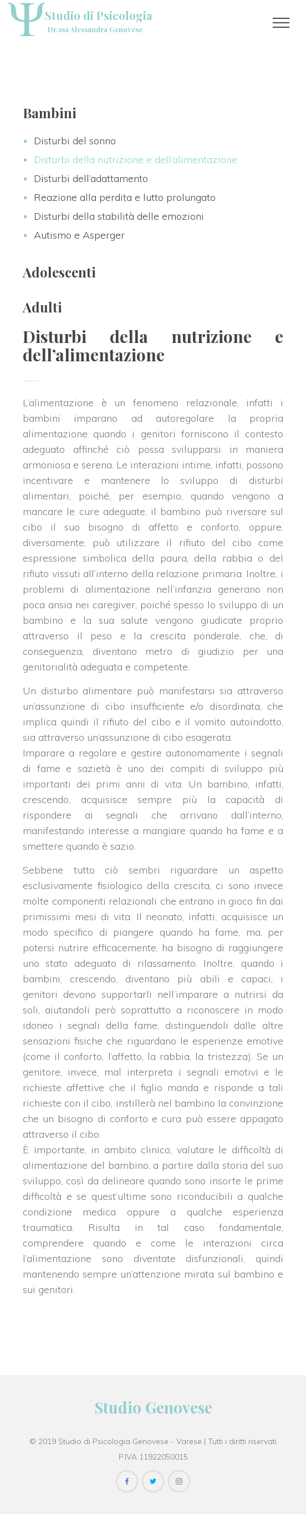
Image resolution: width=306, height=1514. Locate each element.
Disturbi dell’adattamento (91, 178)
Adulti (42, 307)
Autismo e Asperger (79, 235)
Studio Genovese (153, 1407)
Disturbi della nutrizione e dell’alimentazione (135, 159)
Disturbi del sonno (75, 140)
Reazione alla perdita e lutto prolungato (125, 197)
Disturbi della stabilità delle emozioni (119, 216)
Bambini (49, 113)
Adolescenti (59, 272)
